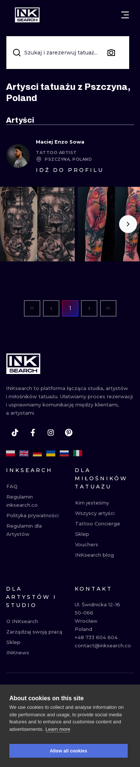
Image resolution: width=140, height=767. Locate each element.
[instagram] (51, 432)
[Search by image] (111, 53)
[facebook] (33, 432)
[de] (37, 453)
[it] (77, 453)
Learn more (58, 731)
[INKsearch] (27, 15)
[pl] (10, 453)
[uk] (50, 453)
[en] (23, 453)
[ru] (64, 453)
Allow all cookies (68, 753)
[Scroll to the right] (128, 224)
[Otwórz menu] (125, 15)
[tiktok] (15, 432)
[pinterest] (69, 432)
